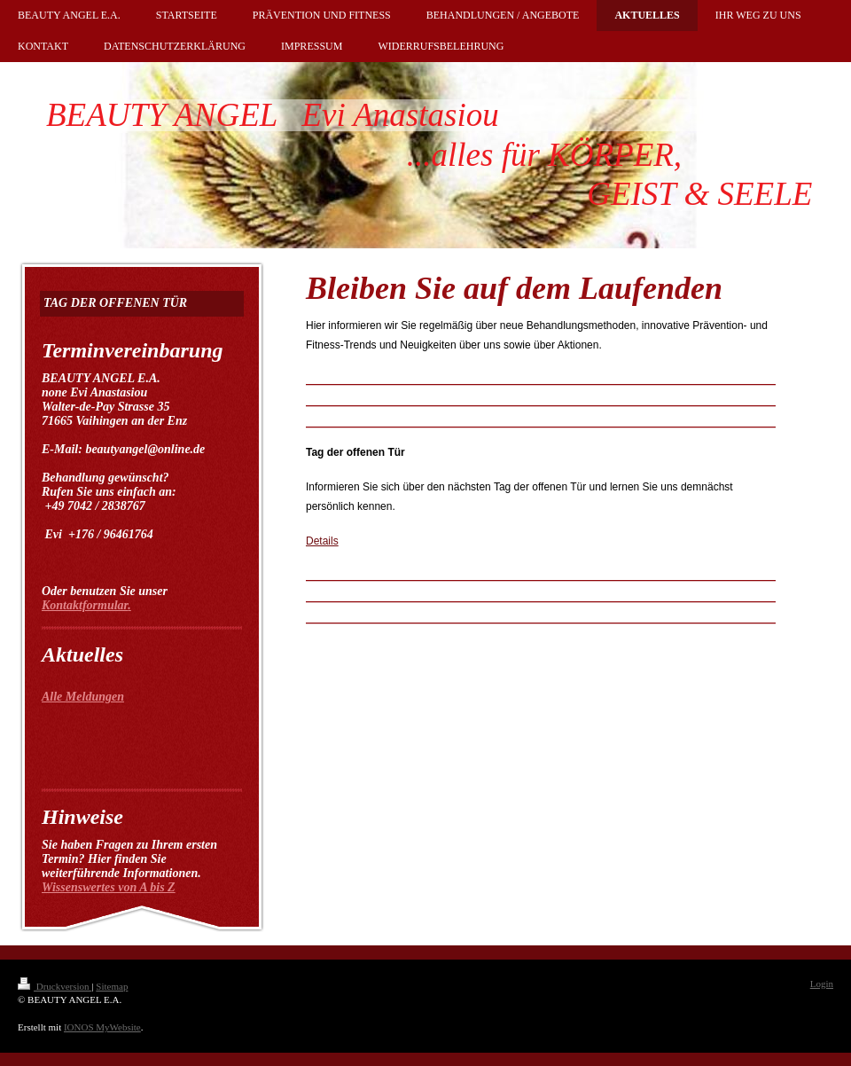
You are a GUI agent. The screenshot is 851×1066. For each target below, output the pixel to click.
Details (322, 541)
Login (821, 983)
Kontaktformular (85, 605)
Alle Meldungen (83, 696)
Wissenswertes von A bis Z (109, 887)
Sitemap (112, 986)
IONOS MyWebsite (102, 1027)
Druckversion (54, 986)
